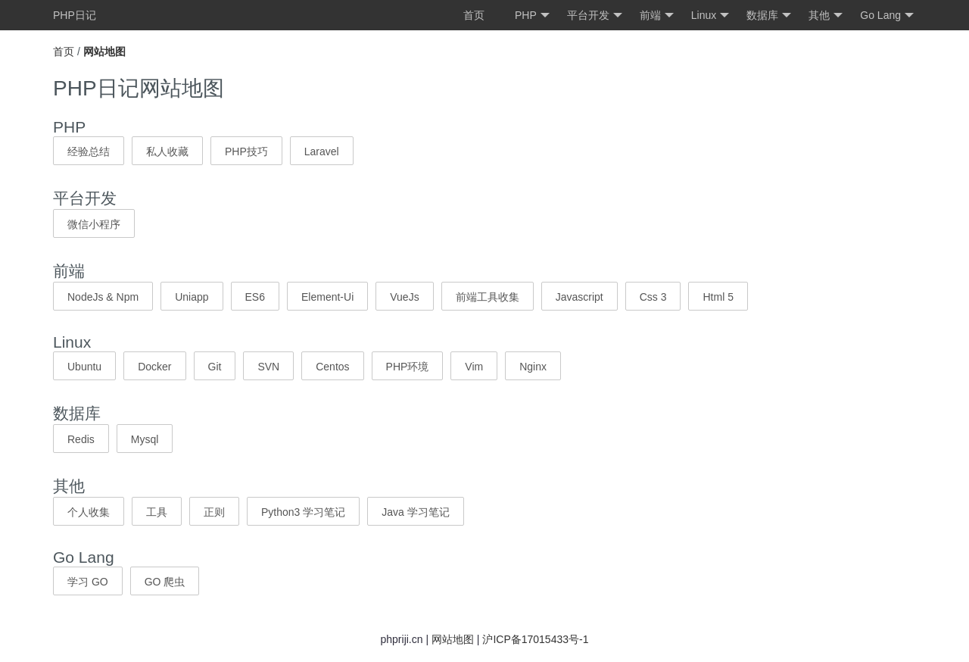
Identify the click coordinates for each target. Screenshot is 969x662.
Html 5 (718, 297)
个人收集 (88, 512)
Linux (710, 15)
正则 (214, 512)
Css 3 (653, 297)
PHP (532, 15)
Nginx (533, 367)
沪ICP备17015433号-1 (535, 639)
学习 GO (87, 582)
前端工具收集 (487, 297)
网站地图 (453, 639)
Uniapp (191, 297)
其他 (826, 15)
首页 (473, 15)
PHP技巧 (246, 151)
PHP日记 (74, 15)
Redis (81, 439)
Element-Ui (327, 297)
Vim (474, 367)
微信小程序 (93, 224)
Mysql (145, 439)
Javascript (579, 297)
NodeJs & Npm (103, 297)
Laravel (321, 151)
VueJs (404, 297)
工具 (156, 512)
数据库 (768, 15)
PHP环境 (407, 367)
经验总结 (88, 151)
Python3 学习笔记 (303, 512)
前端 (657, 15)
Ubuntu (84, 367)
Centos (332, 367)
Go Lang (887, 15)
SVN (268, 367)
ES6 (255, 297)
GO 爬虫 (165, 582)
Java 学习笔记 (415, 512)
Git (215, 367)
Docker (154, 367)
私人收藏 (167, 151)
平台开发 (594, 15)
